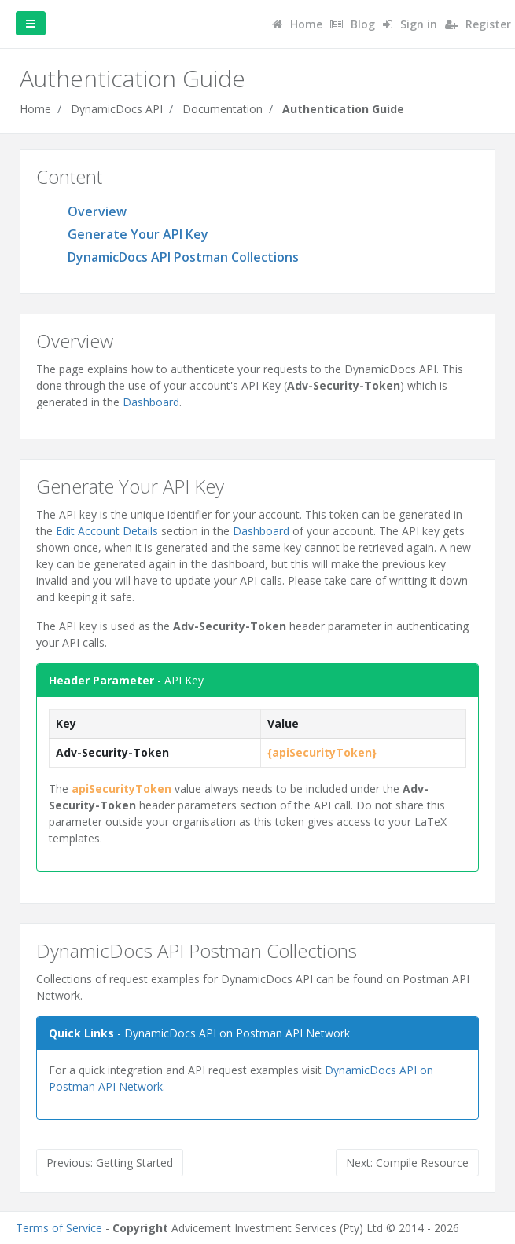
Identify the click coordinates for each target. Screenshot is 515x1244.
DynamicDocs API (117, 108)
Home (35, 108)
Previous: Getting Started (109, 1162)
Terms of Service (59, 1227)
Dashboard (151, 401)
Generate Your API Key (138, 234)
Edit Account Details (107, 530)
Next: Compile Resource (407, 1162)
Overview (97, 211)
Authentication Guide (343, 108)
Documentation (222, 108)
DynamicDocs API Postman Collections (183, 257)
